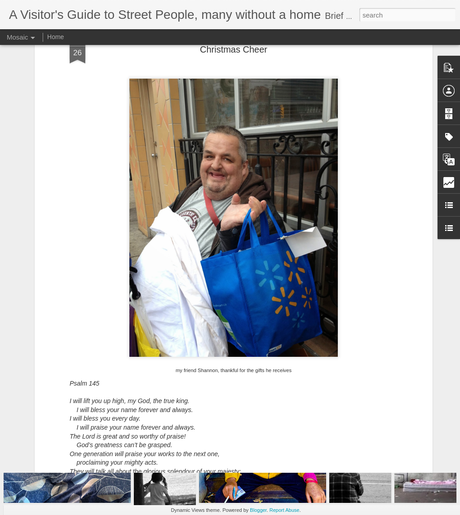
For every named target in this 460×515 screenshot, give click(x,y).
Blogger (258, 510)
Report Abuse (285, 510)
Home (55, 36)
